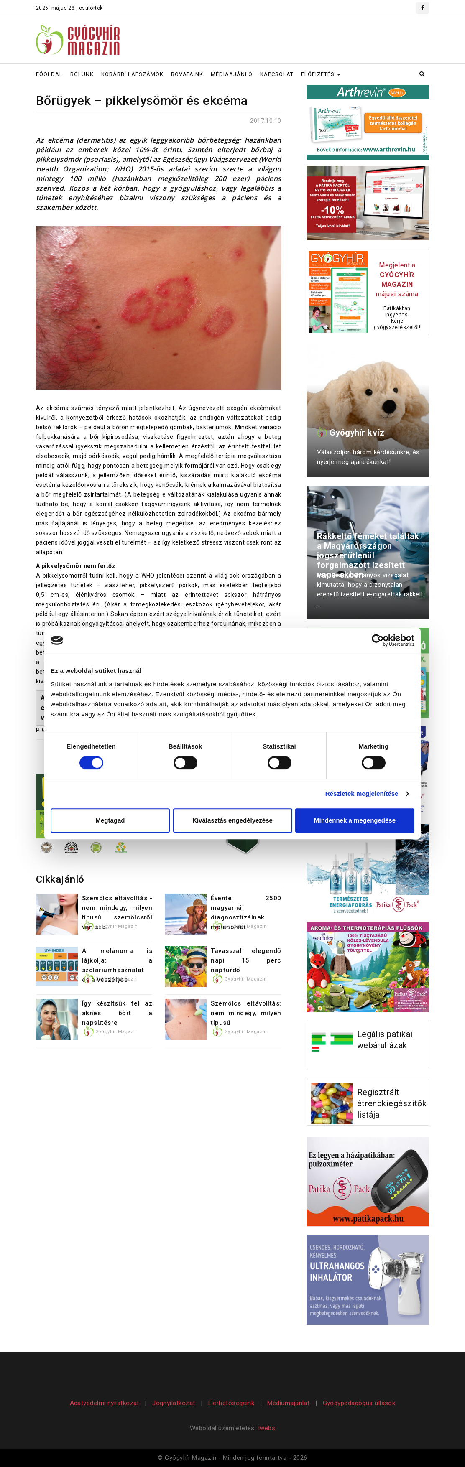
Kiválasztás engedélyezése (232, 820)
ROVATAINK (187, 74)
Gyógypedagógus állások (359, 1403)
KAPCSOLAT (277, 74)
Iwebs (266, 1428)
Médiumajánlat (288, 1403)
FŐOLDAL (49, 74)
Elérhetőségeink (231, 1403)
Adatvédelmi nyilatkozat (105, 1403)
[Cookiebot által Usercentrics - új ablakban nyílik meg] (377, 640)
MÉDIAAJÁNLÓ (232, 74)
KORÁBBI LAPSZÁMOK (132, 74)
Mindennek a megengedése (355, 820)
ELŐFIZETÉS (320, 74)
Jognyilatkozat (173, 1403)
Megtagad (110, 820)
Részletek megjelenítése (362, 793)
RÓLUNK (82, 74)
